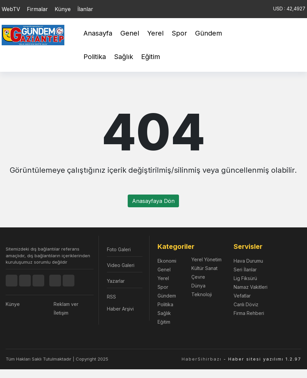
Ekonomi (167, 261)
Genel (129, 33)
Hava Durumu (248, 261)
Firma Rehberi (249, 313)
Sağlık (123, 57)
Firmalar (37, 9)
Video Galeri (120, 265)
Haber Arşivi (120, 309)
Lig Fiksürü (245, 278)
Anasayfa (97, 33)
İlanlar (85, 9)
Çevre (198, 277)
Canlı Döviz (246, 304)
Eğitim (150, 57)
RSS (111, 297)
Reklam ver (66, 304)
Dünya (198, 285)
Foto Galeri (119, 249)
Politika (94, 57)
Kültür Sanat (204, 268)
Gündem (208, 33)
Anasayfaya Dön (153, 201)
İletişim (61, 313)
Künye (63, 9)
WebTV (11, 9)
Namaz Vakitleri (250, 287)
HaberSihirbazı (202, 359)
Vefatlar (242, 296)
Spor (179, 33)
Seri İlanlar (245, 269)
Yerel (155, 33)
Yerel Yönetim (206, 259)
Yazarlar (116, 281)
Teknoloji (201, 294)
